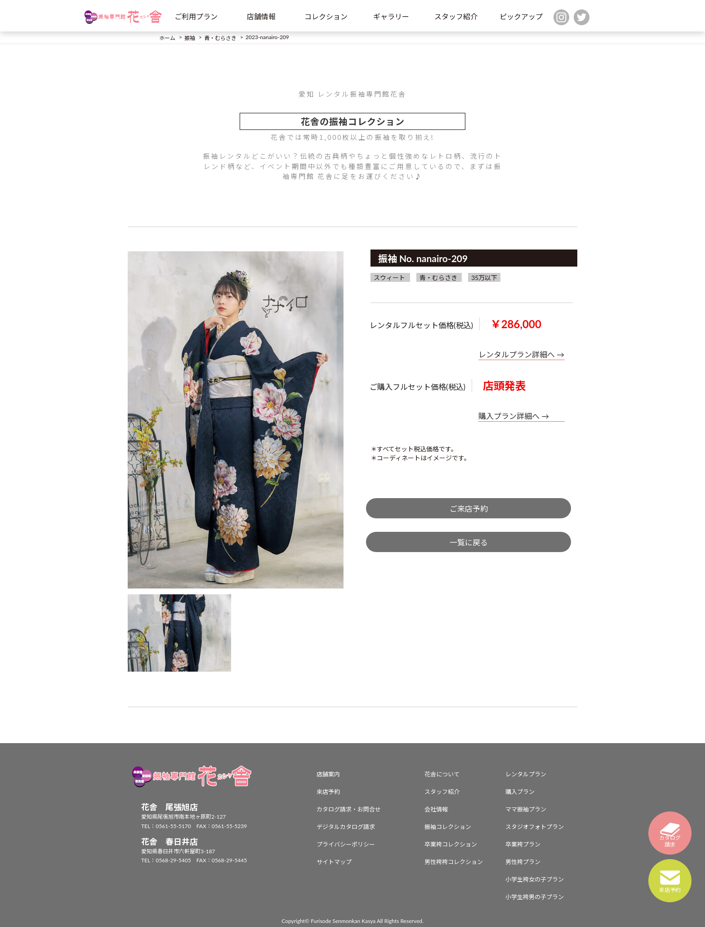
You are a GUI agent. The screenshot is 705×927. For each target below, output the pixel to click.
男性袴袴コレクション (453, 861)
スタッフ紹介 (455, 16)
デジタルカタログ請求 (346, 826)
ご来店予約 (469, 508)
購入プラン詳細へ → (513, 416)
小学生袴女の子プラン (534, 879)
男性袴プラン (522, 861)
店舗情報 (261, 16)
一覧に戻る (469, 542)
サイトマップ (334, 861)
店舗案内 (328, 774)
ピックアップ (521, 16)
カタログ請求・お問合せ (349, 809)
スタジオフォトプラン (534, 826)
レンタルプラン (525, 774)
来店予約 (328, 791)
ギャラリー (391, 16)
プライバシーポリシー (346, 844)
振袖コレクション (447, 826)
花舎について (442, 774)
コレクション (326, 16)
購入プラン (520, 791)
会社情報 (436, 809)
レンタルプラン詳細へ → (521, 354)
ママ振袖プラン (525, 809)
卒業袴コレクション (450, 844)
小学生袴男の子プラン (534, 896)
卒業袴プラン (522, 844)
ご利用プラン (196, 16)
